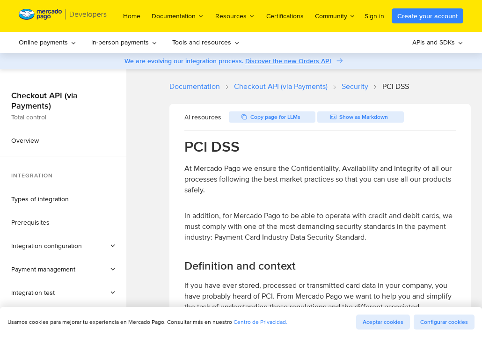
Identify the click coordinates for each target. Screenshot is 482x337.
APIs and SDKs (437, 42)
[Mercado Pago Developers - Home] (63, 16)
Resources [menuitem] (235, 15)
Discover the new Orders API (288, 61)
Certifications (285, 16)
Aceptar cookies (383, 322)
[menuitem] (47, 42)
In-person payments (124, 42)
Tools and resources (206, 42)
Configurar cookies (444, 322)
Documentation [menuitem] (178, 15)
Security (355, 86)
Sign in (374, 16)
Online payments (47, 42)
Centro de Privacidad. (260, 322)
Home (131, 16)
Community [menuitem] (335, 15)
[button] (63, 246)
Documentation (194, 86)
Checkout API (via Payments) (281, 86)
